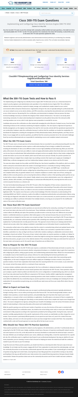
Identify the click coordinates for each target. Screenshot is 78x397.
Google (66, 8)
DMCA (23, 374)
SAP (61, 8)
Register (61, 2)
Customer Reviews (26, 372)
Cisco (3, 8)
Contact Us (7, 372)
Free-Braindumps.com (35, 381)
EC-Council (19, 8)
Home (7, 12)
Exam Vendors (7, 374)
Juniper (39, 8)
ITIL (34, 8)
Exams (12, 12)
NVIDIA (71, 8)
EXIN (24, 8)
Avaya (57, 8)
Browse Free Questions (39, 85)
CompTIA (8, 8)
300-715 (24, 12)
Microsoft (45, 8)
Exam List (53, 2)
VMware (51, 8)
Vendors (45, 2)
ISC (14, 8)
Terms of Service (44, 372)
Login (67, 2)
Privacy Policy (43, 374)
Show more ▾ (39, 42)
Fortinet (29, 8)
